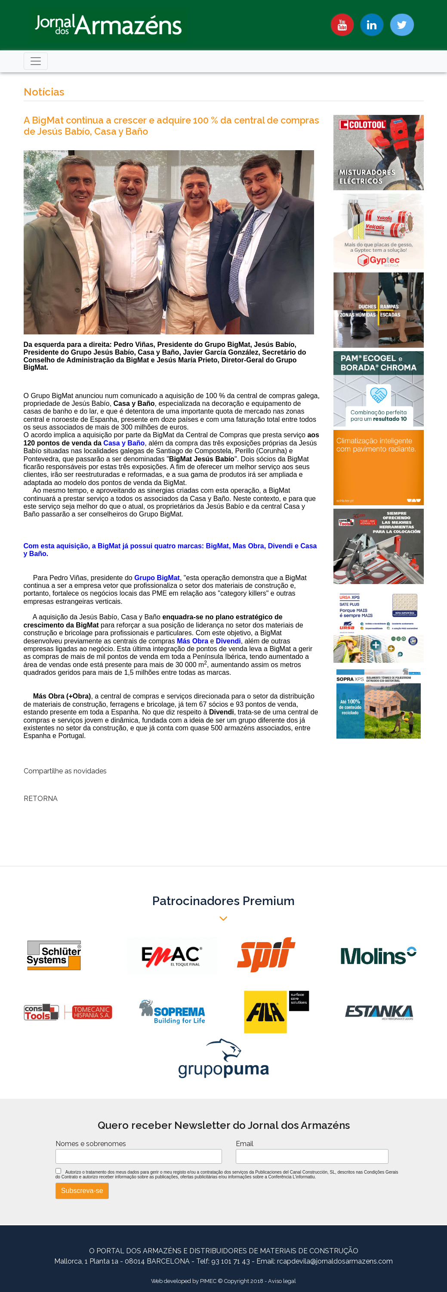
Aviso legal (282, 1281)
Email (244, 1144)
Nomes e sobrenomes (90, 1144)
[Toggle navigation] (36, 61)
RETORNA (41, 798)
